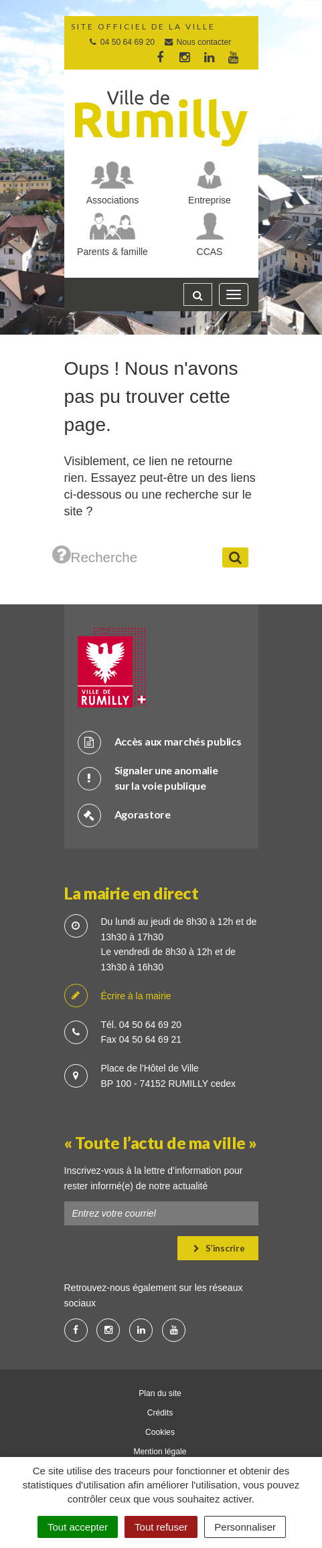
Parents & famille (112, 251)
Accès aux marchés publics (160, 742)
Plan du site (160, 1393)
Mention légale (159, 1451)
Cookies (160, 1432)
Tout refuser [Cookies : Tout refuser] (161, 1527)
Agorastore (124, 815)
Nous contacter (197, 42)
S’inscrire (219, 1248)
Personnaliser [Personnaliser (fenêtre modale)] (245, 1527)
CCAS (210, 251)
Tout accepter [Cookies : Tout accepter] (78, 1527)
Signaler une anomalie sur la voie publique (148, 778)
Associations (112, 200)
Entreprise (209, 200)
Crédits (160, 1412)
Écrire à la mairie (117, 996)
